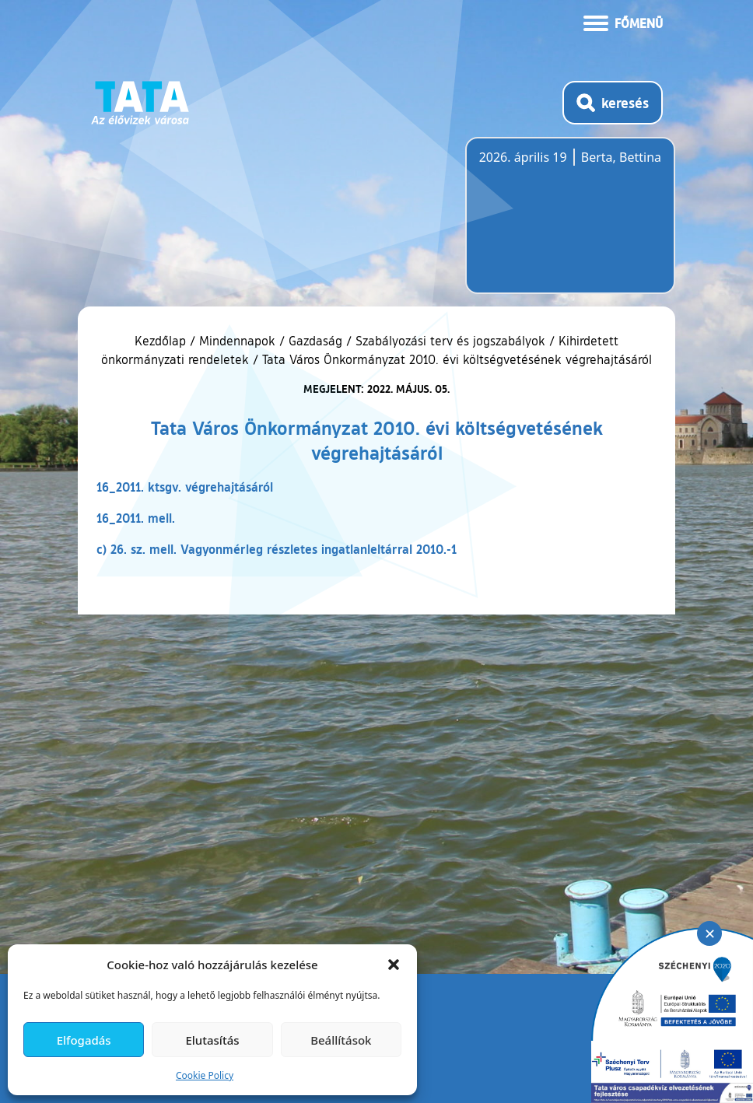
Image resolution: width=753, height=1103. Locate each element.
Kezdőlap (162, 340)
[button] (393, 964)
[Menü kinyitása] (623, 22)
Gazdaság (315, 340)
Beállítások (340, 1040)
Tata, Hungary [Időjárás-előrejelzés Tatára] (566, 224)
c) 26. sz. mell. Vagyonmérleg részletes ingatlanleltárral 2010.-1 (276, 549)
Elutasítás (212, 1040)
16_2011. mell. (135, 517)
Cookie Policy (204, 1075)
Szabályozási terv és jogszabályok (450, 340)
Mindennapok (237, 340)
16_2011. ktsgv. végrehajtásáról (184, 486)
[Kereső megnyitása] (612, 102)
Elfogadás (84, 1040)
